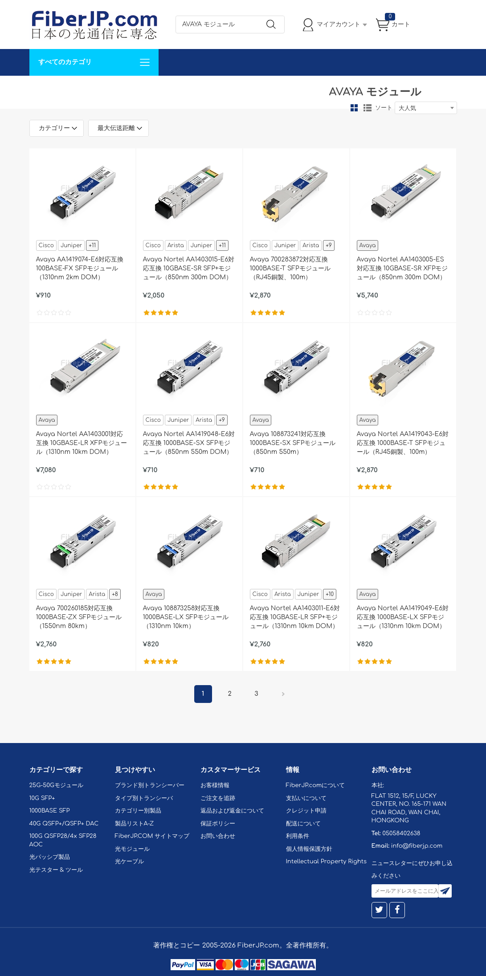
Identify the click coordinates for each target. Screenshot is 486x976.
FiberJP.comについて (228, 89)
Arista (175, 245)
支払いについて (306, 798)
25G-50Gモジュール (56, 785)
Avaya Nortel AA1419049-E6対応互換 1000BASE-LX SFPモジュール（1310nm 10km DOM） (403, 617)
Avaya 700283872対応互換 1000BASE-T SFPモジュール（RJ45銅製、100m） (290, 268)
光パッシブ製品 (49, 857)
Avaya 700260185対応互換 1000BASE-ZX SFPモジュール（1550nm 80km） (79, 617)
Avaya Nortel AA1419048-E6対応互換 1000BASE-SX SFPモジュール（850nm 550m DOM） (189, 443)
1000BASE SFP (49, 811)
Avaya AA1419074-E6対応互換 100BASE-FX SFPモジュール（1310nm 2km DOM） (80, 268)
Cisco (46, 245)
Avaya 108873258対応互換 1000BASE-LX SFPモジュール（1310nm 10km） (186, 617)
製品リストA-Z (134, 824)
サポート (124, 89)
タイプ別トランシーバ (144, 798)
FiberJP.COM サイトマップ (152, 836)
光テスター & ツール (56, 870)
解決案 (44, 89)
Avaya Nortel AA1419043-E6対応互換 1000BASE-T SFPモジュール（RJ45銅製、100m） (403, 443)
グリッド (354, 107)
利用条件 (297, 836)
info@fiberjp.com (417, 846)
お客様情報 (214, 785)
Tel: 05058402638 (297, 89)
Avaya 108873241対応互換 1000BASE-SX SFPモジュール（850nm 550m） (293, 443)
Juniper (71, 245)
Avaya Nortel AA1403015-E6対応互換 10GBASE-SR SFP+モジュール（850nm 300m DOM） (189, 268)
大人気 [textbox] (407, 108)
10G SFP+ (42, 798)
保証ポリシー (217, 824)
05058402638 (401, 833)
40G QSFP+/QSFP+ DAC (64, 824)
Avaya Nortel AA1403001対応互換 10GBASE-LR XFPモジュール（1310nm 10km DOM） (81, 443)
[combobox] (426, 108)
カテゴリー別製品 (138, 811)
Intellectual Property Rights (326, 861)
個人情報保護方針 (309, 849)
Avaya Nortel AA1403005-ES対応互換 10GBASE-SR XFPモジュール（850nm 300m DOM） (402, 268)
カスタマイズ (83, 89)
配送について (303, 824)
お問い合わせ (166, 89)
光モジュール (132, 849)
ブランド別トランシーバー (149, 785)
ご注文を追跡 (217, 798)
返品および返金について (232, 811)
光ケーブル (129, 861)
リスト (367, 107)
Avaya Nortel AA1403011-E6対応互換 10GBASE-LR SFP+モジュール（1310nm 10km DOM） (295, 617)
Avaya (367, 245)
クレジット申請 (306, 811)
